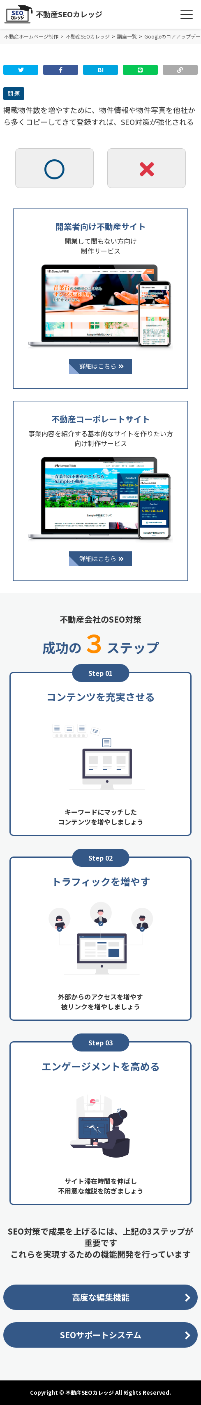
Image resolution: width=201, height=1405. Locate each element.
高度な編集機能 (100, 1297)
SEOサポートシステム (100, 1335)
